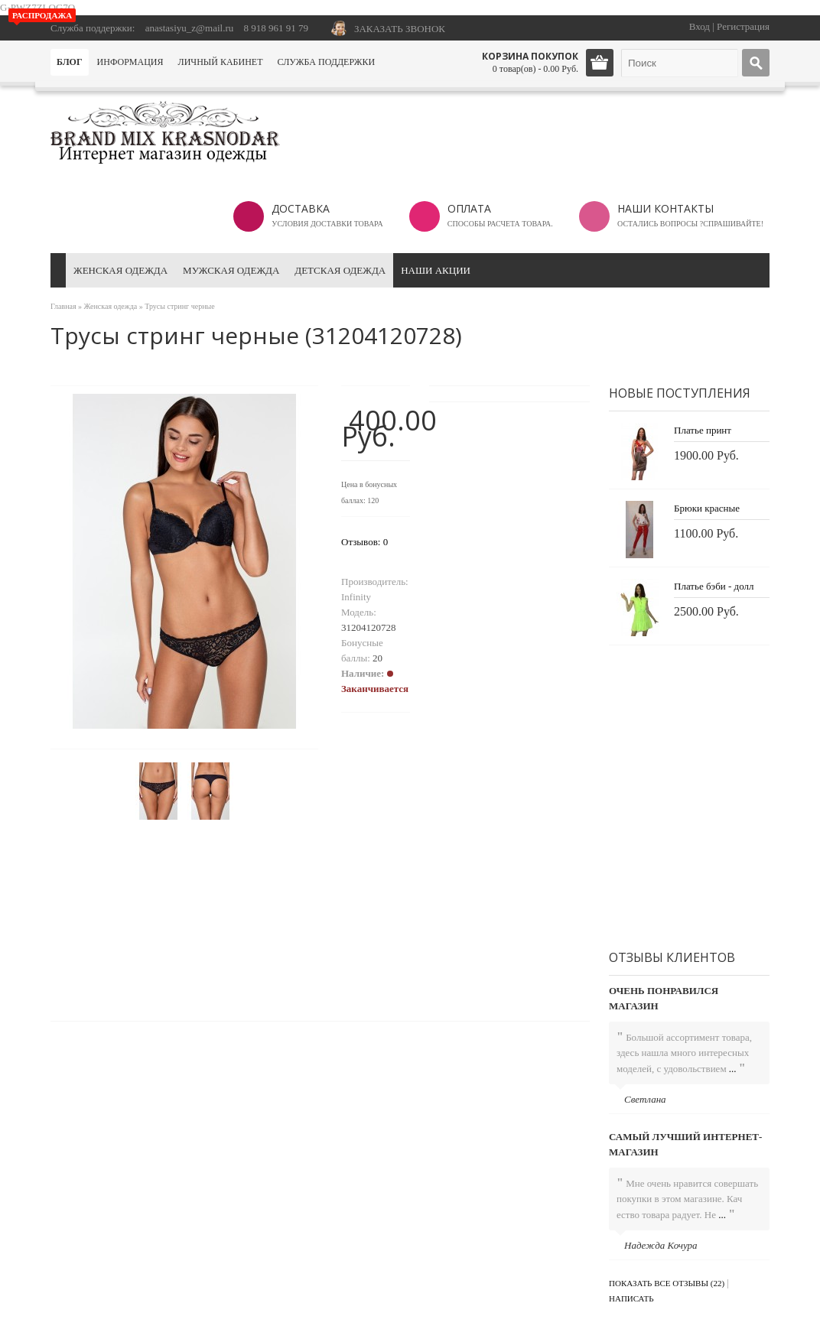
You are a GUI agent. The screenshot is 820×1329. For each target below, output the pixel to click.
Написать (631, 1298)
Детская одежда (340, 270)
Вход (699, 26)
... (733, 1068)
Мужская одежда (231, 270)
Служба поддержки (326, 62)
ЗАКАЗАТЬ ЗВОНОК (399, 28)
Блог (70, 62)
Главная (63, 306)
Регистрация (743, 26)
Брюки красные (707, 508)
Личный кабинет (220, 62)
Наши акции (435, 270)
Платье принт (702, 430)
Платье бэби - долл (713, 586)
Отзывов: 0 (364, 542)
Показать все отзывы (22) (666, 1283)
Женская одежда (120, 270)
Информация (130, 62)
